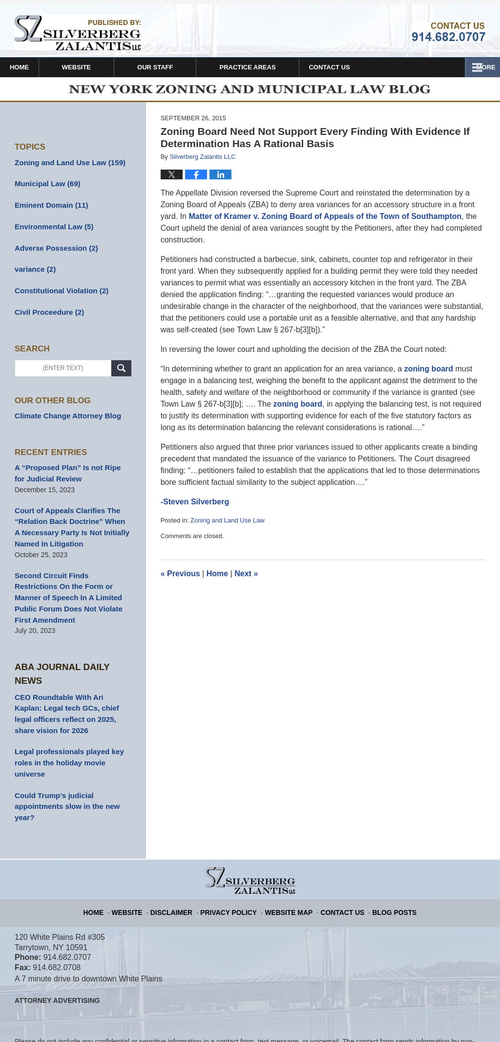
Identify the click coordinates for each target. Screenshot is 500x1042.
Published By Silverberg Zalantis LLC (448, 31)
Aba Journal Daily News (71, 644)
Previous (180, 578)
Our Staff (181, 67)
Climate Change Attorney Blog (64, 413)
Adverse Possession (53, 249)
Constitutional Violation (58, 290)
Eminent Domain (49, 208)
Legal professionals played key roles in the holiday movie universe (71, 716)
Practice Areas (274, 67)
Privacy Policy (233, 852)
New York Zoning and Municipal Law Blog (77, 32)
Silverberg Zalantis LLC (130, 1021)
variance (34, 270)
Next (246, 578)
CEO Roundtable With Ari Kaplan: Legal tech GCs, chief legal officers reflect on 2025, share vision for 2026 (71, 674)
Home (32, 67)
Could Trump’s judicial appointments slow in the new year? (63, 752)
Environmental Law (51, 229)
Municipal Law (45, 188)
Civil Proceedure (47, 311)
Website (102, 67)
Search (121, 366)
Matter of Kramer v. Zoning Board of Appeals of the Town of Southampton (324, 221)
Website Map (287, 852)
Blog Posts (385, 852)
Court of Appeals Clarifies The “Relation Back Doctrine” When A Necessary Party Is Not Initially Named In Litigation (69, 521)
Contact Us (369, 67)
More (479, 67)
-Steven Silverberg (195, 506)
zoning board (428, 373)
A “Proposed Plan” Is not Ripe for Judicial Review (69, 470)
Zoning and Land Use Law (227, 524)
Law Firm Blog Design (438, 1022)
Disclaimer (181, 852)
